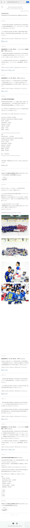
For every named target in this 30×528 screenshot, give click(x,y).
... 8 (16, 515)
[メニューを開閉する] (2, 6)
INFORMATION (4, 15)
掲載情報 (20, 15)
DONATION (24, 15)
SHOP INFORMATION (12, 15)
